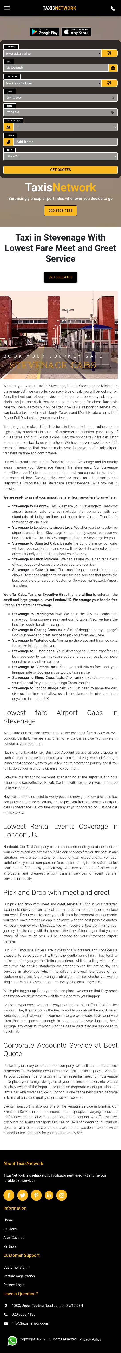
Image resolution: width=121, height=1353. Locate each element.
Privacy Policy (90, 1339)
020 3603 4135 (60, 211)
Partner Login (14, 1285)
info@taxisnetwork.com (30, 1323)
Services (10, 1229)
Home (8, 1220)
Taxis (59, 8)
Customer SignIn (16, 1267)
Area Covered (13, 1237)
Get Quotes (60, 170)
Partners (10, 1246)
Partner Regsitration (19, 1276)
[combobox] (52, 53)
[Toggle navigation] (7, 8)
